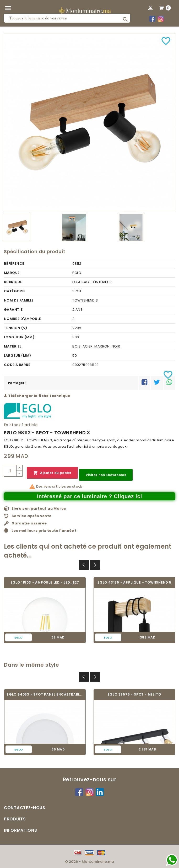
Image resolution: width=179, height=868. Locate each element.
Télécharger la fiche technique (37, 395)
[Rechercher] (67, 18)
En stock (12, 424)
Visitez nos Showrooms (106, 475)
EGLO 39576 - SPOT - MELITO (134, 694)
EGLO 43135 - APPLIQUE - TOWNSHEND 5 (134, 582)
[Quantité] (10, 471)
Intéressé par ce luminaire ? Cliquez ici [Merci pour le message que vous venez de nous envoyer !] (89, 496)
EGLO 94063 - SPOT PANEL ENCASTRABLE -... (45, 694)
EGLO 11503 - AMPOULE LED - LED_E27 (44, 582)
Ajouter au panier (52, 473)
